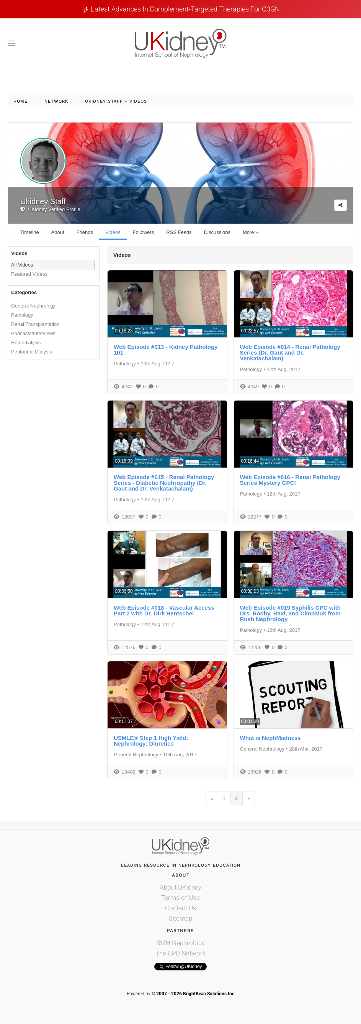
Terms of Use (180, 897)
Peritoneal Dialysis (31, 352)
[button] (11, 43)
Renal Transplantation (35, 324)
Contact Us (180, 908)
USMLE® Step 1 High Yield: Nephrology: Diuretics (151, 740)
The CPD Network (180, 953)
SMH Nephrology (180, 943)
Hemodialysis (26, 342)
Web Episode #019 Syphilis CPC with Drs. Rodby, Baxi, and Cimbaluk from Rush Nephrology (290, 613)
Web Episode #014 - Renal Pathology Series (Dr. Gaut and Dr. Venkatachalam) (290, 353)
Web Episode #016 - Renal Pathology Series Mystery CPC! (290, 480)
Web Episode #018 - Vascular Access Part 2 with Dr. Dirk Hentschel (164, 610)
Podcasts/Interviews (33, 333)
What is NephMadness (270, 737)
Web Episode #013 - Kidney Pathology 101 (165, 350)
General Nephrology (33, 306)
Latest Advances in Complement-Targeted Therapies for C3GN (185, 9)
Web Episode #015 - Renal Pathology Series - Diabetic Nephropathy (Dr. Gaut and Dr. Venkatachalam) (164, 483)
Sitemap (180, 918)
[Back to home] (181, 43)
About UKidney (180, 887)
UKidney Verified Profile (50, 209)
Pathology (22, 315)
